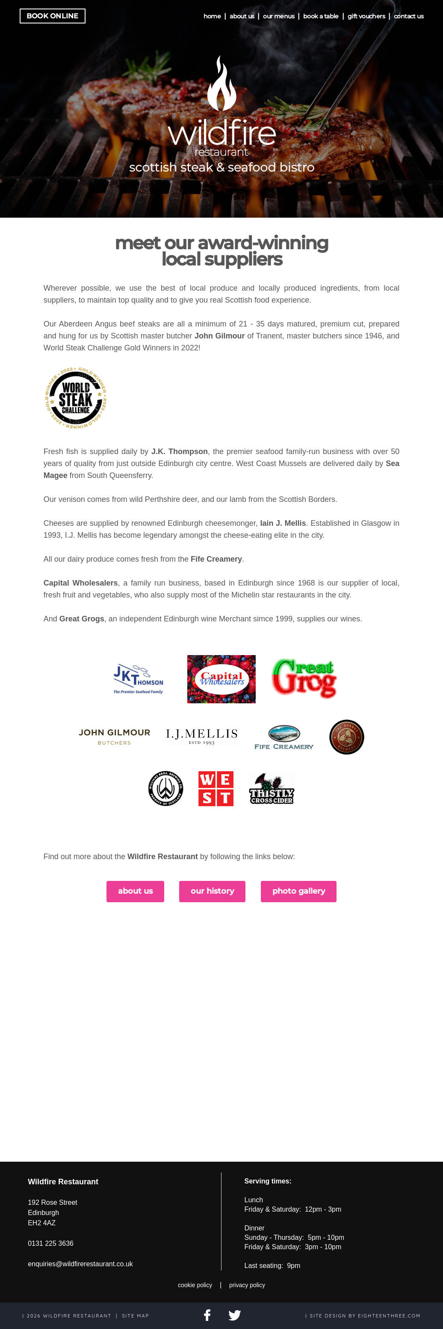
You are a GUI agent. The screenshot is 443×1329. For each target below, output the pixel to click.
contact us (408, 16)
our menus (278, 16)
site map (135, 1316)
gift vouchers (366, 16)
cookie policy (195, 1285)
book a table (321, 16)
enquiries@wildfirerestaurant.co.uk (80, 1264)
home (212, 16)
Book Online (53, 16)
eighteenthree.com (389, 1316)
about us (242, 16)
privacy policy (247, 1285)
